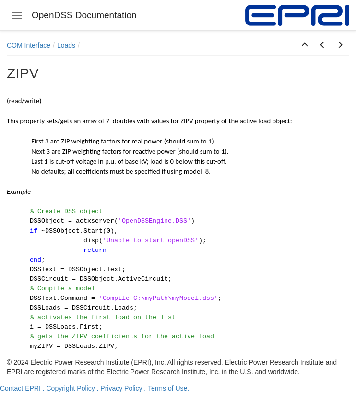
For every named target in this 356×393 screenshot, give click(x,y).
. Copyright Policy (69, 388)
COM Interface (28, 45)
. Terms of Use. (166, 388)
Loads (66, 45)
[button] (305, 45)
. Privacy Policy (119, 388)
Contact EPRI (20, 388)
